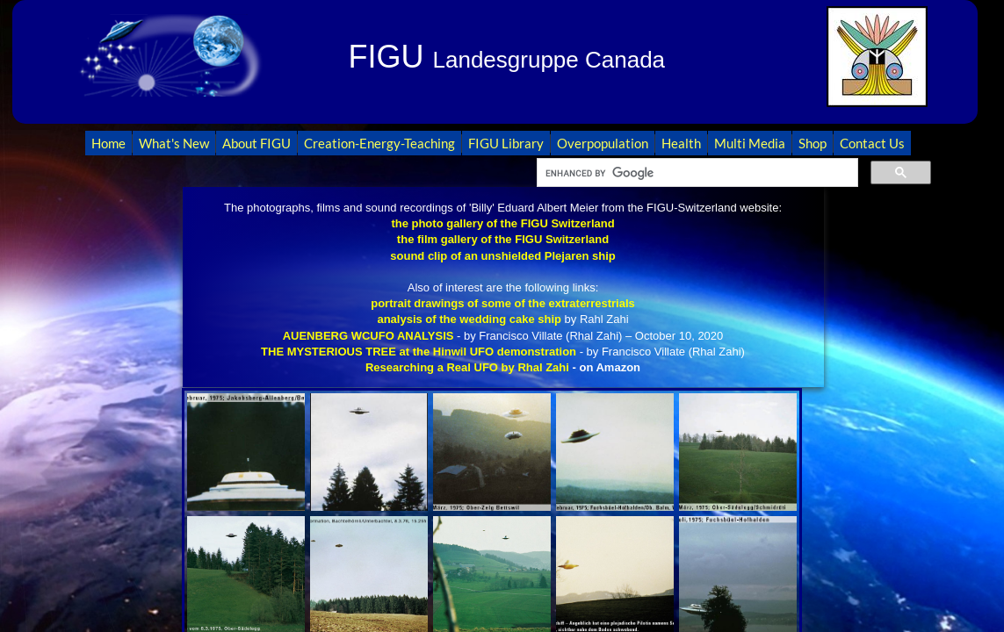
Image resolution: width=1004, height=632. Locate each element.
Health (681, 143)
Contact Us (872, 143)
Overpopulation (602, 143)
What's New (174, 143)
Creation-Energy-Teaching (379, 143)
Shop (812, 143)
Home (108, 143)
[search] (695, 173)
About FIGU (256, 143)
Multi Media (749, 143)
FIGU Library (506, 143)
